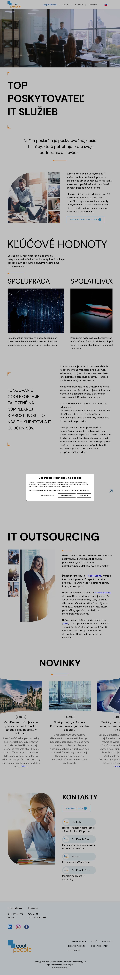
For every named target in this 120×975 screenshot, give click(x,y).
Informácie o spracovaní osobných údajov (76, 490)
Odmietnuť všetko (67, 495)
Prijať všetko (84, 495)
